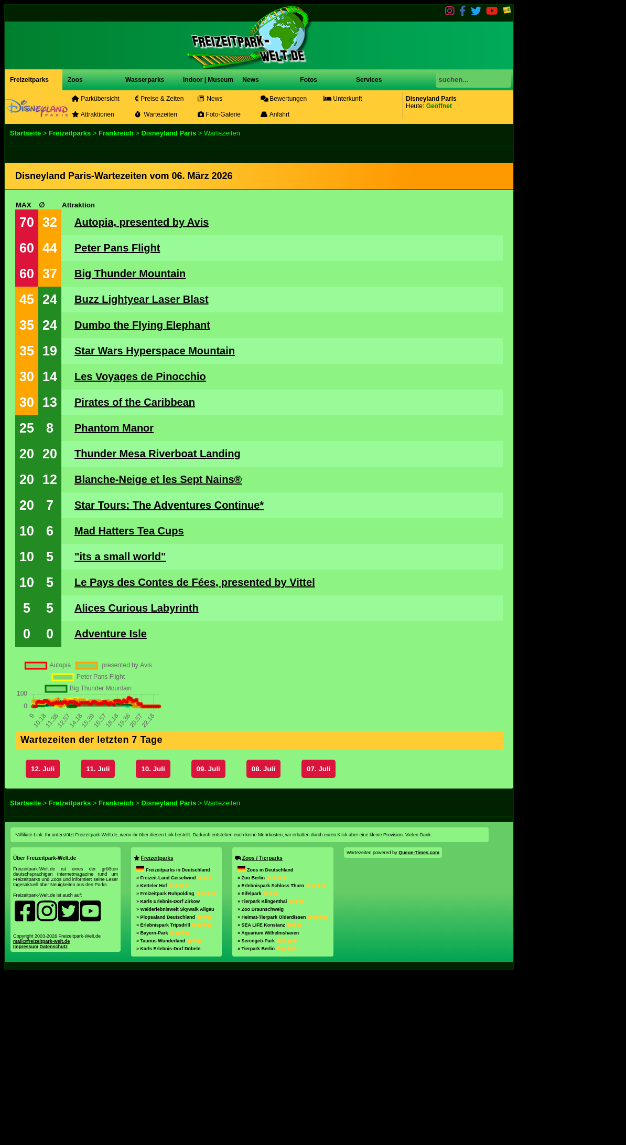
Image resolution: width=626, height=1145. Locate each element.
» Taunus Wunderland (169, 1111)
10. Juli (153, 939)
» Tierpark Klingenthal (271, 1072)
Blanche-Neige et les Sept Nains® (158, 479)
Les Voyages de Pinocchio (140, 376)
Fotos (307, 79)
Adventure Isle (110, 633)
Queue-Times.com (418, 1023)
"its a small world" (120, 556)
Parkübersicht (96, 98)
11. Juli (98, 939)
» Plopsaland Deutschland (174, 1087)
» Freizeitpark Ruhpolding (176, 1064)
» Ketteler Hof (162, 1056)
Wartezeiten (156, 114)
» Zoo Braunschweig (261, 1080)
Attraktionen (93, 114)
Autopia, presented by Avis (141, 222)
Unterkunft (342, 98)
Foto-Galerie (219, 114)
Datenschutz (54, 1117)
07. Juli (318, 939)
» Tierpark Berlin (267, 1119)
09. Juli (208, 939)
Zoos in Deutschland (266, 1040)
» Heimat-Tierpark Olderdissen (283, 1087)
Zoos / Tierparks (262, 1029)
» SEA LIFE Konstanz (270, 1095)
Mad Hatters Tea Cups (129, 531)
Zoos (75, 79)
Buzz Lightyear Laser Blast (141, 299)
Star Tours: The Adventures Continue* (169, 505)
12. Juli (43, 939)
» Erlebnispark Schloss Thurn (282, 1056)
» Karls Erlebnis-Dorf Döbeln (168, 1119)
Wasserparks (144, 79)
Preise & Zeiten (159, 98)
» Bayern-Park (163, 1103)
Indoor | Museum (208, 79)
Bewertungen (284, 98)
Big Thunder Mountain (130, 273)
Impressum (25, 1117)
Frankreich (116, 133)
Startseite (25, 133)
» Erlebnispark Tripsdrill (174, 1095)
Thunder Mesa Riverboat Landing (157, 453)
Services (369, 79)
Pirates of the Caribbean (134, 402)
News (250, 79)
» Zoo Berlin (262, 1048)
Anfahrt (275, 114)
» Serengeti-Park (267, 1111)
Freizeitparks (29, 79)
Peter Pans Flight (117, 248)
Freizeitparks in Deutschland (173, 1040)
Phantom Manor (114, 428)
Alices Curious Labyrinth (136, 608)
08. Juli (263, 939)
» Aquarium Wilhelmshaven (268, 1103)
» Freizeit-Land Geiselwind (174, 1048)
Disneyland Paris (168, 133)
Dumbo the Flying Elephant (142, 325)
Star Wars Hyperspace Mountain (154, 350)
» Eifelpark (258, 1064)
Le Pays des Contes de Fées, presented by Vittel (194, 582)
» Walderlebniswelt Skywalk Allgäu (175, 1080)
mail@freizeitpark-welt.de (41, 1112)
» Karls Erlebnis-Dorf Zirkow (168, 1072)
